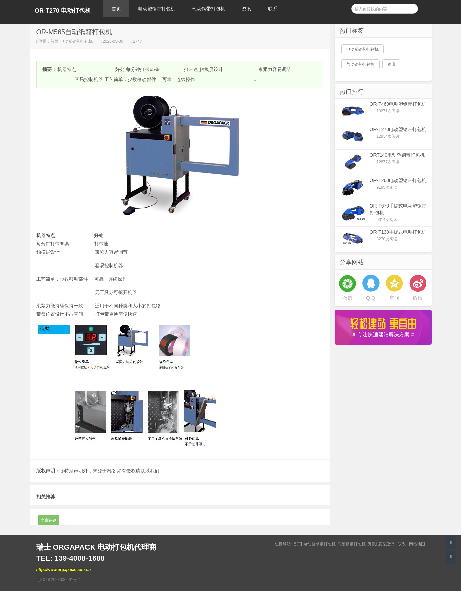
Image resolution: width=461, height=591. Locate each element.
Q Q (371, 298)
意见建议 (386, 544)
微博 (418, 298)
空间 (394, 298)
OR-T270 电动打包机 (63, 10)
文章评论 (49, 520)
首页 (116, 8)
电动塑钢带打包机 (156, 8)
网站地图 (417, 544)
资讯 (246, 8)
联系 (272, 8)
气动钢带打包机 (208, 8)
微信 (347, 298)
